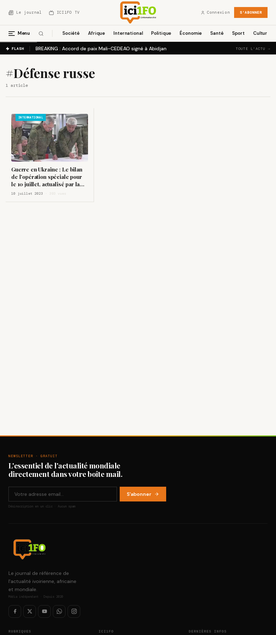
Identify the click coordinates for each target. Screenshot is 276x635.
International (128, 33)
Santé (216, 33)
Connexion (215, 12)
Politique (161, 33)
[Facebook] (14, 611)
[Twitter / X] (29, 611)
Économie (191, 33)
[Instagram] (74, 611)
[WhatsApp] (59, 611)
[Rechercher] (41, 33)
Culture (261, 33)
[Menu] (22, 33)
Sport (238, 33)
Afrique (96, 33)
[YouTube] (44, 611)
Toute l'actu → (253, 48)
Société (71, 33)
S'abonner (251, 12)
